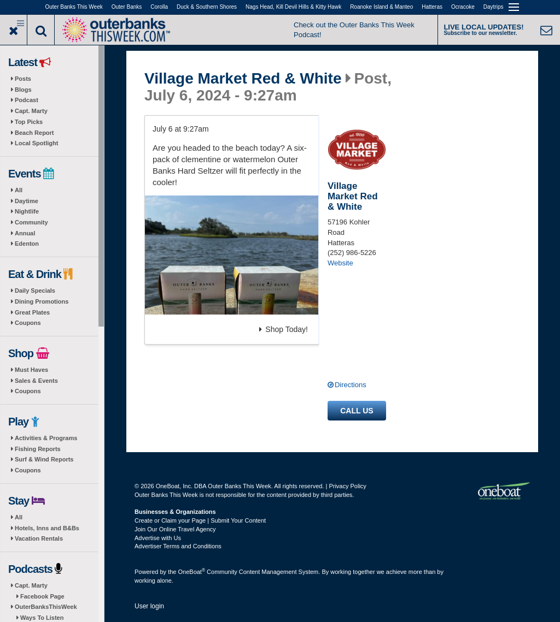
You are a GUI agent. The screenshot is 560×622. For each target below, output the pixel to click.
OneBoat (192, 571)
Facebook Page (42, 596)
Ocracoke (463, 7)
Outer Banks (127, 7)
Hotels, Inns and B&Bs (47, 528)
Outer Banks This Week (74, 7)
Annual (25, 233)
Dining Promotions (41, 301)
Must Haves (31, 369)
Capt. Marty (31, 111)
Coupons (28, 322)
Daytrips (493, 7)
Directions (350, 385)
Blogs (23, 89)
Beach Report (34, 132)
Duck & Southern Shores (207, 7)
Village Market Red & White (242, 78)
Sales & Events (36, 380)
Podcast (26, 100)
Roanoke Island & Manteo (381, 7)
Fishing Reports (38, 449)
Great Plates (32, 312)
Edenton (27, 243)
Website (340, 263)
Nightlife (27, 211)
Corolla (159, 7)
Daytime (26, 201)
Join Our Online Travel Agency (175, 529)
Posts (23, 78)
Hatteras (432, 7)
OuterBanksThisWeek (46, 606)
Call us (356, 410)
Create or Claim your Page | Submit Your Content (200, 520)
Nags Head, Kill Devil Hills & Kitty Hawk (293, 7)
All (18, 190)
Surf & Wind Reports (44, 459)
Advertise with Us (158, 538)
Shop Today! (283, 329)
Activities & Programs (46, 438)
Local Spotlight (36, 143)
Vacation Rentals (39, 538)
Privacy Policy (347, 486)
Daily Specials (35, 290)
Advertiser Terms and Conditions (178, 546)
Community (31, 222)
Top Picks (29, 122)
